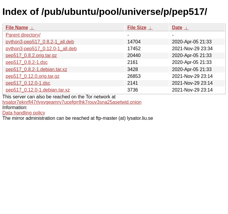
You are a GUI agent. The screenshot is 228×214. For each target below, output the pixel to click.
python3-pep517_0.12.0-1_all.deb (41, 48)
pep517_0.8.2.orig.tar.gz (31, 55)
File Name (17, 27)
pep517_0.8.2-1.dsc (27, 62)
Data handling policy (23, 112)
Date (177, 27)
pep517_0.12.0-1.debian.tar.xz (38, 89)
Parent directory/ (23, 34)
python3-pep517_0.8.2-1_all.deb (40, 41)
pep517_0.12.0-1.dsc (28, 83)
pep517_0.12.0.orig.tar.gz (32, 76)
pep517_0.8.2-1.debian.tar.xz (36, 69)
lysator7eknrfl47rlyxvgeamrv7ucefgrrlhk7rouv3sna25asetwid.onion (72, 102)
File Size (136, 27)
